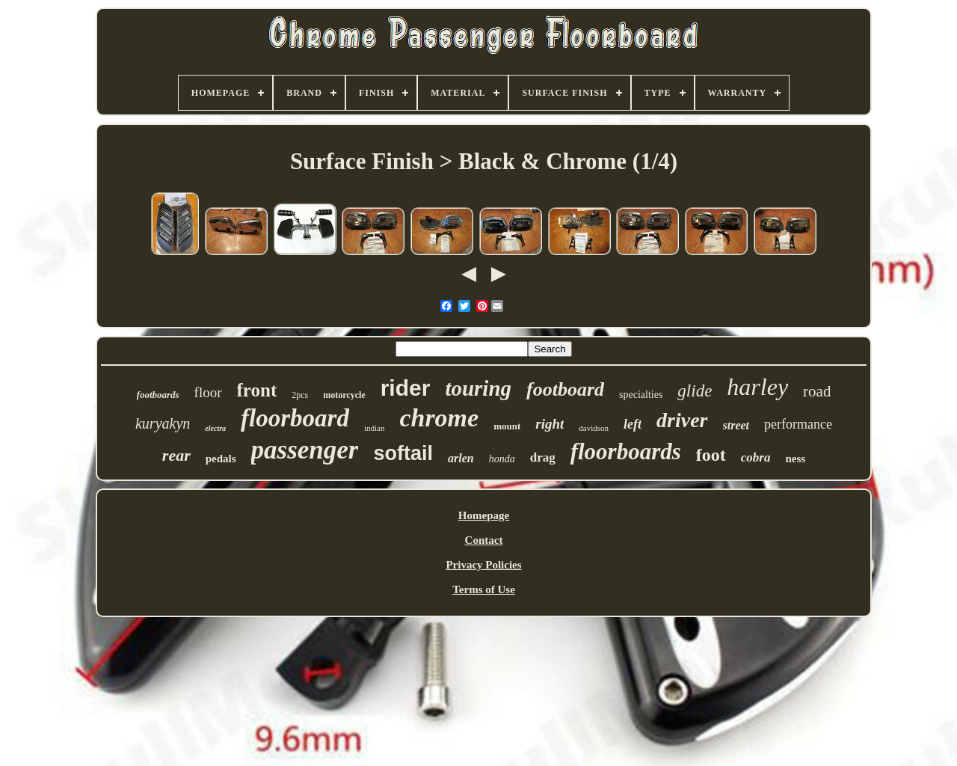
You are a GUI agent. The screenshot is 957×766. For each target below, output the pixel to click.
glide (694, 391)
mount (506, 426)
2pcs (300, 395)
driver (681, 420)
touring (478, 388)
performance (798, 424)
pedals (221, 459)
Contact (484, 540)
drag (543, 457)
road (817, 391)
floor (208, 392)
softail (403, 453)
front (257, 390)
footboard (565, 389)
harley (757, 386)
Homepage (483, 515)
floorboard (295, 418)
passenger (305, 450)
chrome (438, 418)
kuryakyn (162, 423)
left (632, 424)
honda (502, 459)
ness (795, 459)
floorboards (625, 451)
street (736, 425)
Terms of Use (483, 589)
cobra (756, 457)
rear (176, 455)
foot (711, 455)
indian (374, 427)
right (549, 424)
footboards (158, 394)
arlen (461, 458)
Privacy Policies (483, 565)
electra (215, 428)
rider (406, 388)
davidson (594, 427)
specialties (640, 394)
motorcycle (344, 395)
